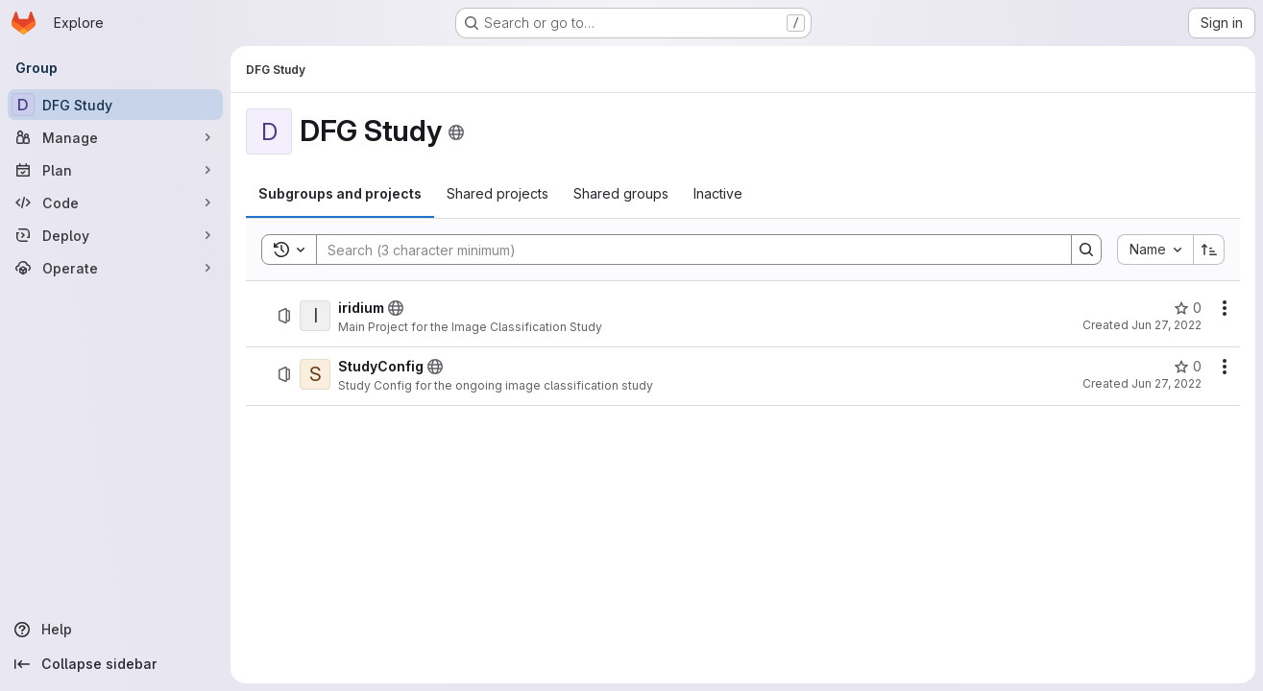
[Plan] (115, 170)
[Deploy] (115, 235)
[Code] (115, 202)
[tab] (340, 194)
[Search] (684, 249)
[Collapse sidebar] (115, 664)
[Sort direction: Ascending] (1209, 249)
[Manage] (115, 137)
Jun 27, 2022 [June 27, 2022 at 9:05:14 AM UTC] (1166, 325)
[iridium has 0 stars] (1188, 308)
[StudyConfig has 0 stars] (1188, 366)
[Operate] (115, 267)
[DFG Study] (115, 104)
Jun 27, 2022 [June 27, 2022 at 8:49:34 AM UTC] (1166, 383)
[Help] (115, 629)
